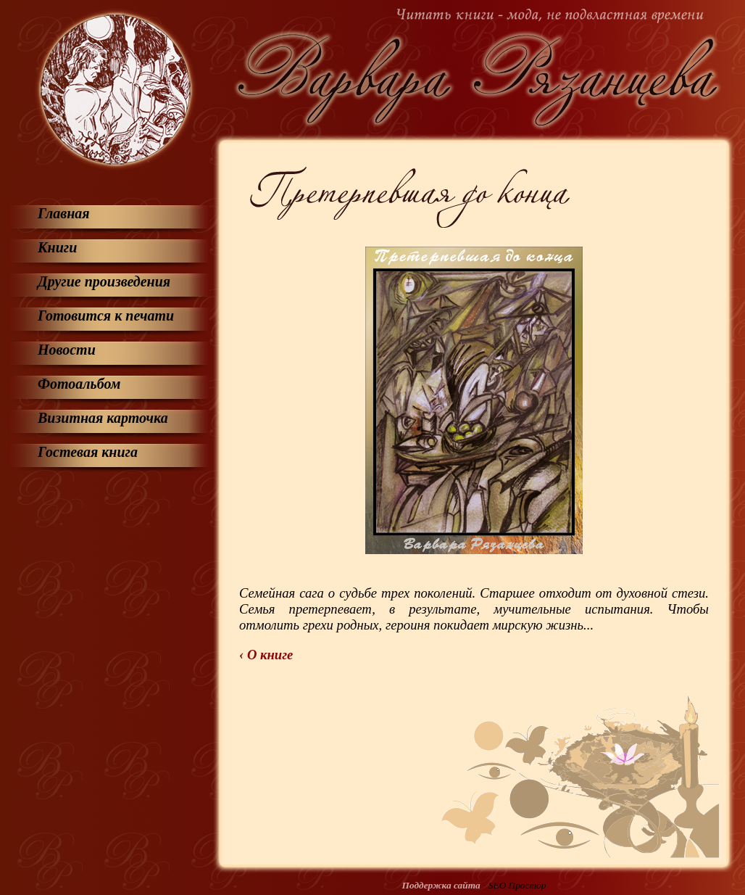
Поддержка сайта (441, 885)
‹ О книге (266, 654)
